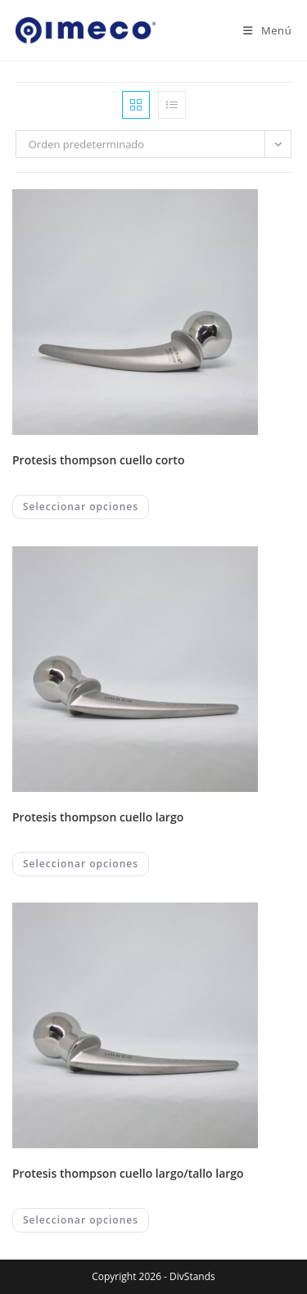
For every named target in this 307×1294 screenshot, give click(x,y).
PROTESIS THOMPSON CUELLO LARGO (97, 817)
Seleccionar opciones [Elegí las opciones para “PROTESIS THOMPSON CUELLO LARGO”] (80, 864)
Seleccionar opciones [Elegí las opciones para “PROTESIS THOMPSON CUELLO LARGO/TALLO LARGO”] (80, 1220)
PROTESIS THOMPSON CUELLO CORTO (98, 460)
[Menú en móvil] (261, 30)
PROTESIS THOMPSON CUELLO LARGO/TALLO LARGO (128, 1173)
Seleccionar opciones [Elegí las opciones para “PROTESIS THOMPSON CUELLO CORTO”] (80, 507)
